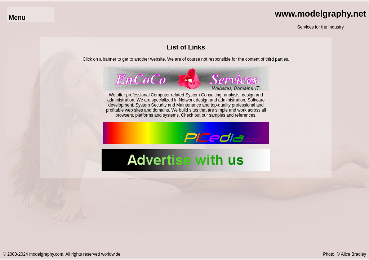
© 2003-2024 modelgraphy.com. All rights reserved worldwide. (62, 254)
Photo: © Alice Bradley (344, 254)
